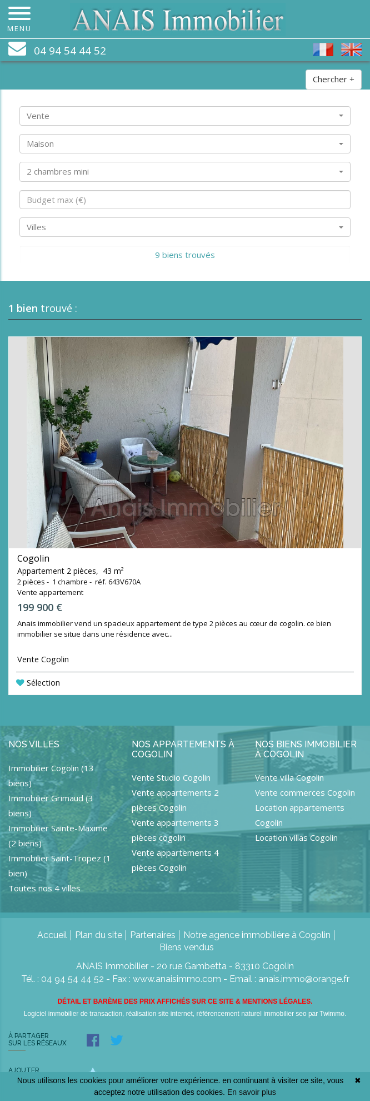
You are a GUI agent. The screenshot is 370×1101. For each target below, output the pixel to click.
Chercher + (333, 79)
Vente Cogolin (43, 659)
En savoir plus (251, 1092)
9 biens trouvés (185, 254)
